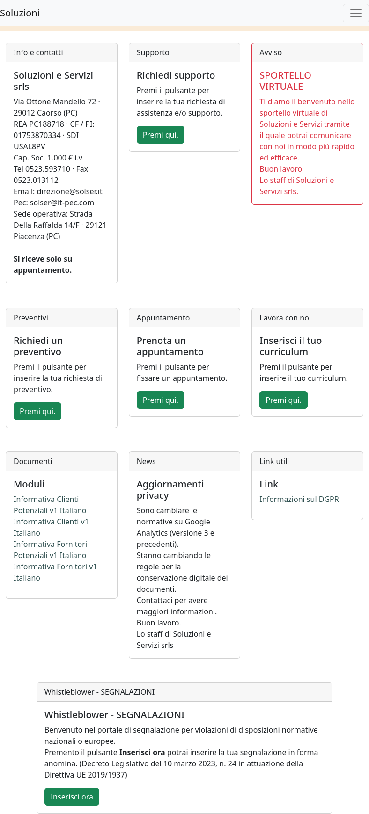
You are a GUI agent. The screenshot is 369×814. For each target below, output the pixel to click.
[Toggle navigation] (356, 13)
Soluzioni (20, 13)
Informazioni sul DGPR (299, 499)
